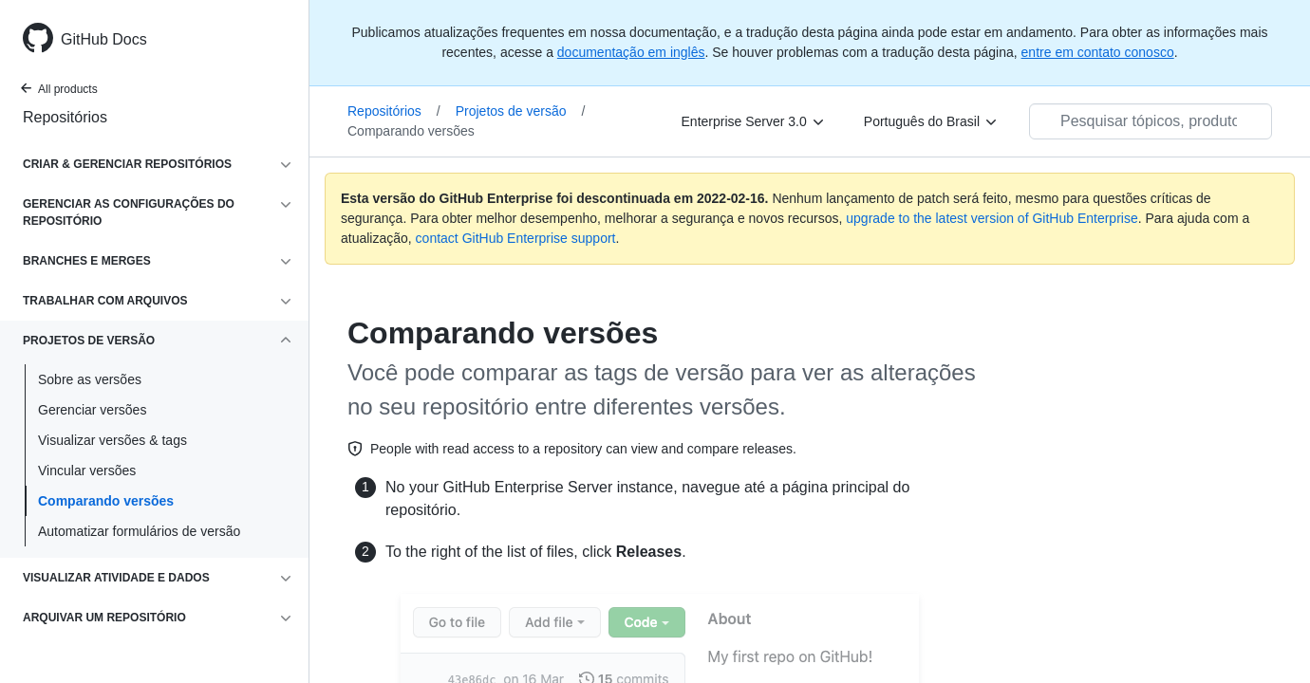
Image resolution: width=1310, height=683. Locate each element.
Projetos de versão (521, 111)
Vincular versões (87, 470)
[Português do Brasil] (931, 121)
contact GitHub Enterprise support (516, 238)
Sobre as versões (89, 379)
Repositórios (65, 117)
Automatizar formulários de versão (139, 531)
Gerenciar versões (92, 409)
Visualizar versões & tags (112, 440)
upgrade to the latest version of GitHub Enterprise (991, 218)
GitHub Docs (104, 39)
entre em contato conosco (1097, 52)
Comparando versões (106, 500)
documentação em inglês (631, 52)
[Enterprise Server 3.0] (753, 121)
